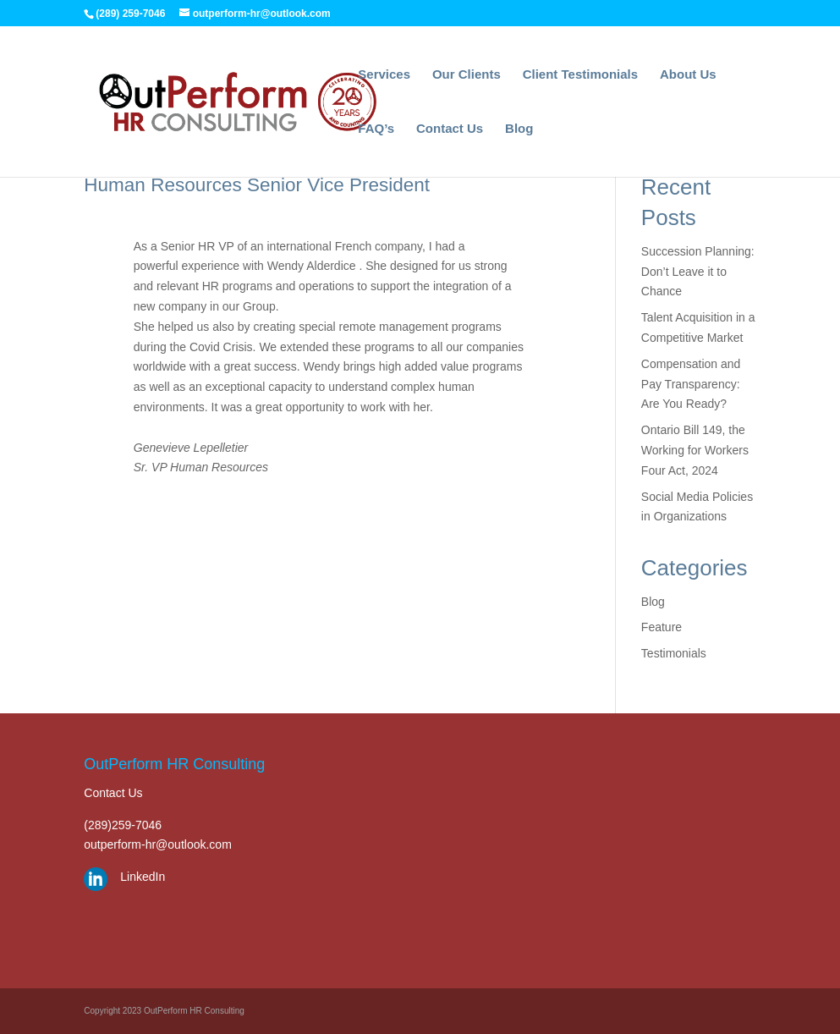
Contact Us (449, 129)
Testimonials (673, 653)
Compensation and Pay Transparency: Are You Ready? (691, 384)
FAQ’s (376, 129)
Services (384, 75)
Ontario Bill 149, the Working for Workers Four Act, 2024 (695, 450)
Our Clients (466, 75)
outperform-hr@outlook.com (158, 844)
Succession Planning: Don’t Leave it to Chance (698, 272)
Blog (519, 129)
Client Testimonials (580, 75)
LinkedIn (142, 876)
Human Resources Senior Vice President (257, 184)
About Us (688, 75)
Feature (661, 627)
